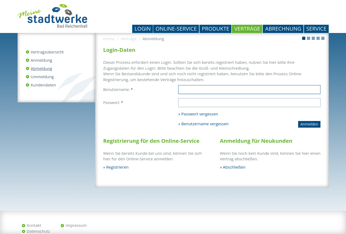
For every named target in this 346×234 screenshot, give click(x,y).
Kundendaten (43, 84)
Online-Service (176, 28)
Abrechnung (283, 28)
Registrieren (117, 167)
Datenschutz (38, 231)
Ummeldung (42, 76)
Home (108, 38)
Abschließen (234, 167)
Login (143, 28)
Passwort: (113, 102)
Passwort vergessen (199, 113)
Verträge (247, 28)
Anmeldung (41, 60)
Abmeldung (41, 68)
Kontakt (34, 225)
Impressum (76, 225)
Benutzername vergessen (205, 123)
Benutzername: (118, 89)
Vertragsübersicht (47, 52)
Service (316, 28)
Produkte (215, 28)
